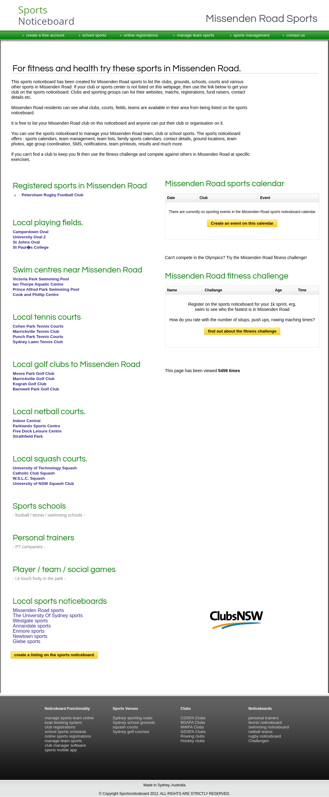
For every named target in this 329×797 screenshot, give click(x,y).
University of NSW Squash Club (43, 483)
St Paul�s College (31, 247)
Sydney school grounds (134, 722)
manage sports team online (69, 718)
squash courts (125, 727)
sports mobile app (61, 750)
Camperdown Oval (31, 231)
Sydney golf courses (131, 731)
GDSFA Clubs (193, 731)
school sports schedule (65, 731)
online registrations (141, 35)
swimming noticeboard (268, 727)
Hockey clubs (193, 740)
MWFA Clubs (192, 727)
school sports (94, 35)
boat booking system (63, 722)
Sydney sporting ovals (132, 718)
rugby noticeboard (264, 736)
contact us (296, 35)
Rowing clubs (193, 736)
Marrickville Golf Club (34, 378)
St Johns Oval (26, 242)
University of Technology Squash (45, 468)
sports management (251, 35)
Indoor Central (27, 420)
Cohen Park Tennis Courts (38, 326)
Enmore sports (29, 631)
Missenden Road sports (38, 610)
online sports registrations (68, 736)
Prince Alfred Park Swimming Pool (46, 289)
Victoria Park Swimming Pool (41, 279)
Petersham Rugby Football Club (52, 195)
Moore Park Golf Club (33, 373)
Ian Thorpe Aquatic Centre (38, 284)
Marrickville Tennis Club (36, 331)
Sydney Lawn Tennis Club (38, 342)
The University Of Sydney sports (48, 615)
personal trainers (263, 718)
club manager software (65, 745)
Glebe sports (27, 641)
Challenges (258, 740)
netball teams (260, 731)
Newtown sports (30, 636)
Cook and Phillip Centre (36, 294)
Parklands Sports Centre (36, 426)
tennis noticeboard (265, 722)
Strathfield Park (28, 436)
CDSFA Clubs (193, 718)
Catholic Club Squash (34, 473)
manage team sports (195, 35)
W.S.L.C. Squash (29, 478)
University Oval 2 (29, 237)
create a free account (45, 35)
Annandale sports (32, 625)
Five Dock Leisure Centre (37, 431)
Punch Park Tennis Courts (38, 336)
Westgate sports (30, 620)
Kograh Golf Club (29, 384)
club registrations (60, 727)
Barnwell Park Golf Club (36, 389)
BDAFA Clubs (193, 722)
